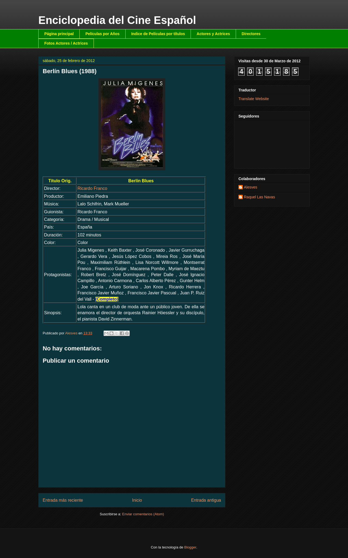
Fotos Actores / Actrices (66, 43)
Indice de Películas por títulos (158, 34)
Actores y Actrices (213, 34)
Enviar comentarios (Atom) (143, 514)
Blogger (190, 547)
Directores (251, 34)
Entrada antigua (206, 500)
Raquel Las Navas (259, 197)
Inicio (137, 500)
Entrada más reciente (63, 500)
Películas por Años (102, 34)
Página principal (59, 34)
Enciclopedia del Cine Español (117, 20)
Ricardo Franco (92, 188)
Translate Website (253, 99)
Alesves (250, 187)
